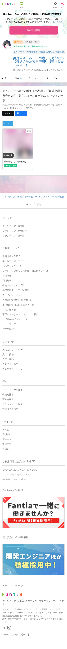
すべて (7, 123)
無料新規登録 (33, 30)
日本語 (5, 429)
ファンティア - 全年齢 (13, 235)
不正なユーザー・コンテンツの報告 (20, 314)
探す (4, 381)
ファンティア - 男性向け (14, 226)
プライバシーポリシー (13, 295)
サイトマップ (9, 324)
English (6, 434)
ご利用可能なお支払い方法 (18, 461)
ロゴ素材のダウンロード (14, 319)
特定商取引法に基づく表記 (15, 290)
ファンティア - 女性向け (14, 231)
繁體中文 (6, 444)
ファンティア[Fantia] (19, 634)
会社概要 (6, 275)
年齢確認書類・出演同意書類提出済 (30, 46)
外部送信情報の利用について (17, 300)
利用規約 (6, 280)
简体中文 (6, 439)
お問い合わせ (9, 309)
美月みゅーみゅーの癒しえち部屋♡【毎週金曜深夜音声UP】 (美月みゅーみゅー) (38, 61)
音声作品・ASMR (31, 42)
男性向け (18, 42)
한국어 (5, 449)
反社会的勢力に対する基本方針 (18, 304)
